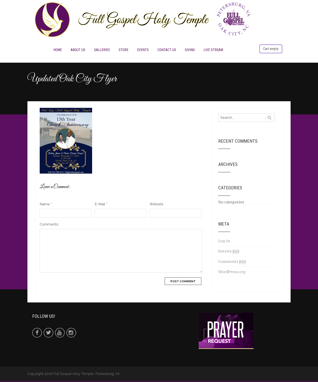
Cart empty (271, 49)
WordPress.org (232, 272)
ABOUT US (78, 50)
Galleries (102, 50)
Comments (232, 262)
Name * (46, 205)
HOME (57, 50)
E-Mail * (101, 205)
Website (156, 205)
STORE (123, 50)
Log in (224, 241)
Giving (190, 50)
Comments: (49, 225)
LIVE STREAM (213, 50)
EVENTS (143, 50)
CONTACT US (166, 50)
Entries (228, 251)
